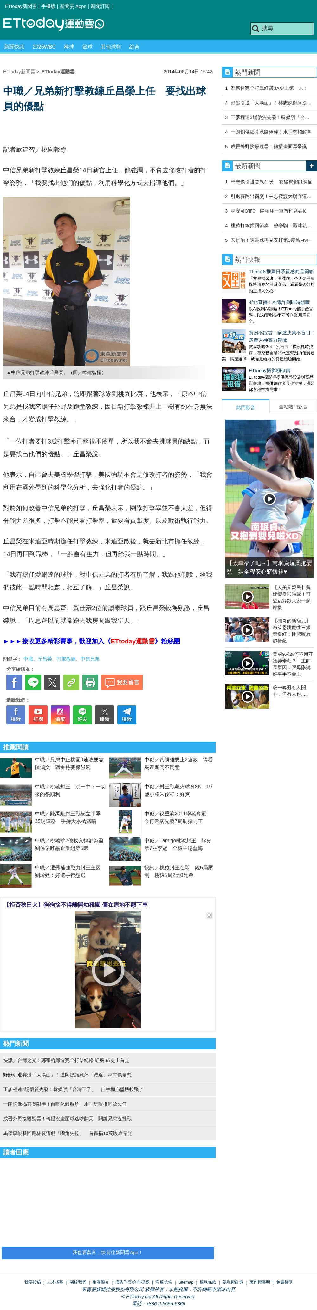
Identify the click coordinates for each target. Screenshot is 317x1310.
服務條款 (208, 1282)
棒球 (69, 46)
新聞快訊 (14, 46)
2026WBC (44, 46)
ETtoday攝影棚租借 (242, 357)
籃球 (87, 46)
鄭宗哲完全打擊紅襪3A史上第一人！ (269, 88)
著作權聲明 (259, 1282)
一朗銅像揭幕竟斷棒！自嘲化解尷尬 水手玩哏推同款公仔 (65, 1104)
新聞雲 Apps (73, 6)
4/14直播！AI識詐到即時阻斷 (252, 296)
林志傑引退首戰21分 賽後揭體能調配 (271, 181)
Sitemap (186, 1282)
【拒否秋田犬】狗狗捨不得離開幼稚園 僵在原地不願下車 (75, 905)
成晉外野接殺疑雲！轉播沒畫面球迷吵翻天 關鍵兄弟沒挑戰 (67, 1118)
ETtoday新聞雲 (21, 6)
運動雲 (58, 24)
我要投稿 (32, 1282)
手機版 (48, 6)
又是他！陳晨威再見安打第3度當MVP (270, 240)
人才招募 (55, 1282)
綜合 (134, 46)
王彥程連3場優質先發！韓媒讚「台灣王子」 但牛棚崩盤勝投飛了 (73, 1089)
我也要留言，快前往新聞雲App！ (108, 1252)
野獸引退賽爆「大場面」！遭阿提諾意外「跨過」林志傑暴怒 (67, 1074)
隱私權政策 (233, 1282)
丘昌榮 (45, 659)
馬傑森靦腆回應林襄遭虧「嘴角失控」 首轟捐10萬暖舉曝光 (67, 1133)
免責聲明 (284, 1282)
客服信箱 (164, 1282)
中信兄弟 (90, 659)
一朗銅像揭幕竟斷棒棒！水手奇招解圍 (271, 132)
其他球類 (111, 46)
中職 (28, 659)
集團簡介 (101, 1282)
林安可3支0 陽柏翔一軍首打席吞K (268, 211)
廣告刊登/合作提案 (132, 1282)
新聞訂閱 (100, 6)
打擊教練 (66, 659)
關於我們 (78, 1282)
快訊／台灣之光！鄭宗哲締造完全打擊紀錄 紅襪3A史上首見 (66, 1060)
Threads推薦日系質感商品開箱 (254, 271)
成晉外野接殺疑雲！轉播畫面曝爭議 (269, 146)
